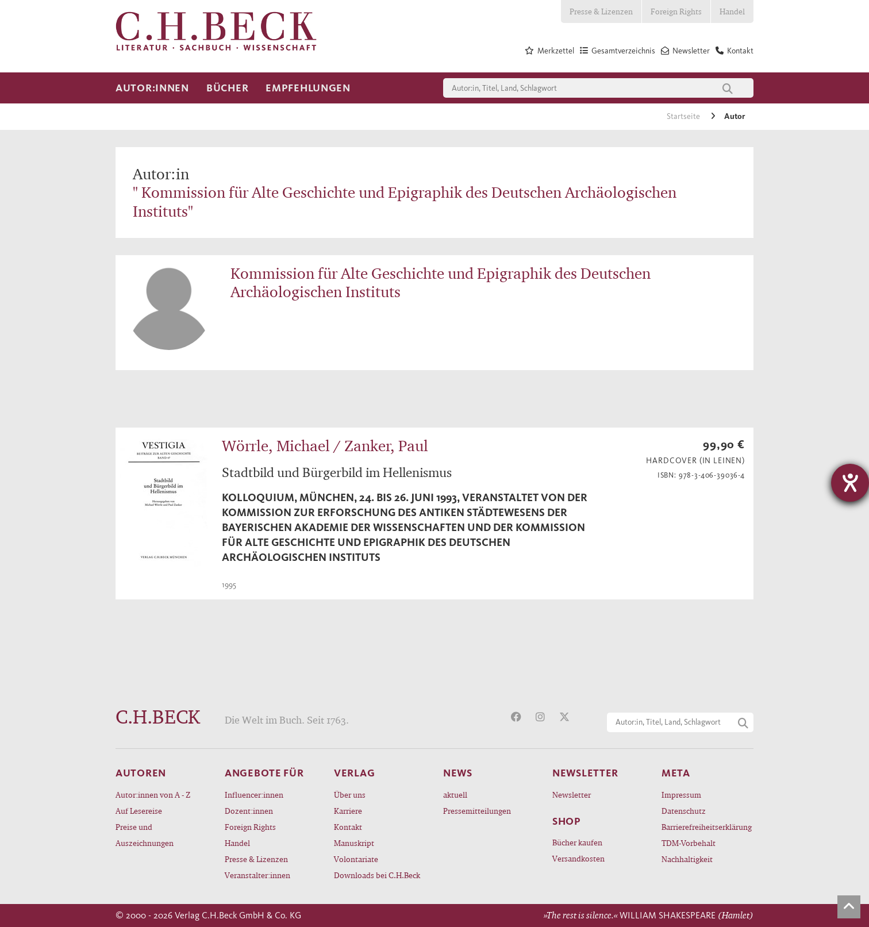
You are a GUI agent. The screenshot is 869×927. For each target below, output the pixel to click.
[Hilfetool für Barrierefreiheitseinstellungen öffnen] (850, 483)
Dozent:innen (249, 811)
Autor (734, 116)
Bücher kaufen (577, 842)
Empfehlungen (308, 88)
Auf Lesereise (139, 811)
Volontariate (356, 859)
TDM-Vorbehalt (689, 843)
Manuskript (354, 843)
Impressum (681, 794)
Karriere (348, 811)
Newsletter (571, 794)
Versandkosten (578, 858)
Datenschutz (684, 811)
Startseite (684, 116)
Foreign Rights (676, 11)
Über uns (350, 794)
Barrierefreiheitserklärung (707, 827)
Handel (732, 11)
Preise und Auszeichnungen (145, 835)
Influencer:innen (254, 794)
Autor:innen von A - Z (153, 794)
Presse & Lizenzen (601, 11)
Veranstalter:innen (257, 875)
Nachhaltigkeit (687, 859)
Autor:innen (152, 88)
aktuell (455, 794)
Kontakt (348, 827)
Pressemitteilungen (477, 811)
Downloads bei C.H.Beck (377, 875)
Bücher (227, 88)
